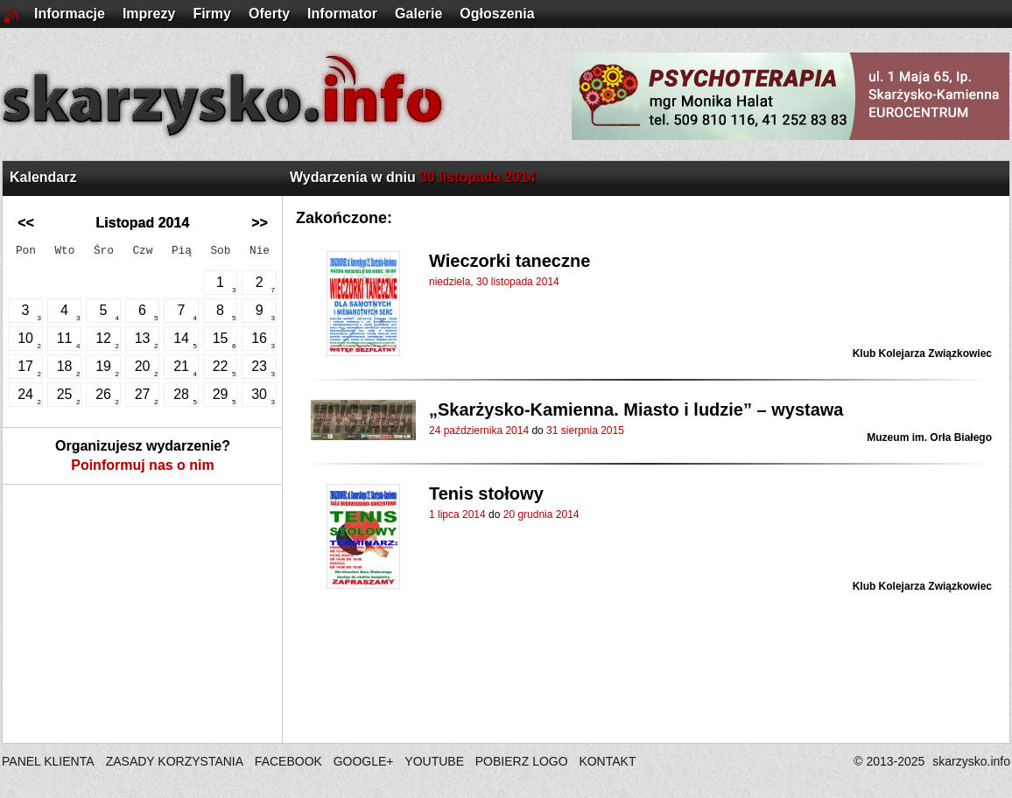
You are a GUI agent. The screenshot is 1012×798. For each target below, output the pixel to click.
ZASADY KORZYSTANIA (174, 761)
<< (26, 222)
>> (259, 222)
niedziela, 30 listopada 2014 (494, 282)
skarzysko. (971, 761)
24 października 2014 (479, 430)
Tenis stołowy (486, 493)
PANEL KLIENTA (49, 761)
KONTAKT (607, 761)
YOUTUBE (434, 761)
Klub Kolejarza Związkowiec (922, 353)
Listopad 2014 (143, 222)
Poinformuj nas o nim (142, 465)
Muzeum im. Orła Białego (929, 437)
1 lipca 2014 (457, 514)
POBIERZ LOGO (521, 761)
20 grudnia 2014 (541, 514)
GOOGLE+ (364, 761)
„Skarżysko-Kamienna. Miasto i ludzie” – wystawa (636, 409)
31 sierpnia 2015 (585, 430)
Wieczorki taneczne (509, 260)
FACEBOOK (288, 761)
